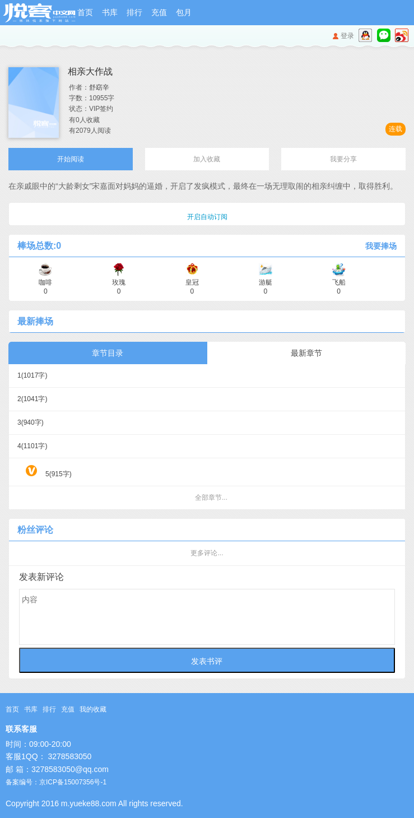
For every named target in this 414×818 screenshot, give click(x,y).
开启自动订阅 (207, 217)
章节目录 (107, 352)
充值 (159, 12)
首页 (85, 12)
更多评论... (206, 553)
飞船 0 (339, 282)
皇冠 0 (192, 282)
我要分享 (343, 159)
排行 (134, 12)
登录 (347, 36)
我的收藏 (93, 709)
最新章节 (306, 352)
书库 (110, 12)
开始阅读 (70, 159)
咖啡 (45, 282)
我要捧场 (381, 245)
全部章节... (211, 497)
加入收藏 (206, 159)
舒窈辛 (99, 87)
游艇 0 (265, 282)
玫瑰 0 (118, 282)
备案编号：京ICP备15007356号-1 (56, 782)
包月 (184, 12)
